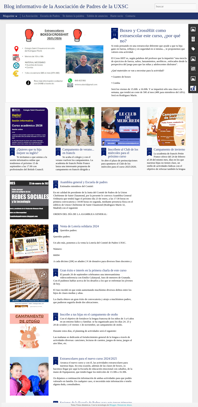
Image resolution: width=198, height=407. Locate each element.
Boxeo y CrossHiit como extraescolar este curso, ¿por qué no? (150, 35)
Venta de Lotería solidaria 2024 (79, 226)
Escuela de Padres (50, 16)
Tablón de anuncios (97, 16)
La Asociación (30, 16)
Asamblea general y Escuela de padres (84, 182)
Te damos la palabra (73, 16)
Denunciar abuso (124, 405)
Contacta (130, 16)
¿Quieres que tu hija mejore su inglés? (29, 151)
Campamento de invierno (169, 149)
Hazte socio (116, 16)
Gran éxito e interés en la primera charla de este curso (93, 270)
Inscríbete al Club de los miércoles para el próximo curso (123, 153)
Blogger (112, 405)
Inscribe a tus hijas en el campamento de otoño (89, 314)
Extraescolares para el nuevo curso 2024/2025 (88, 358)
